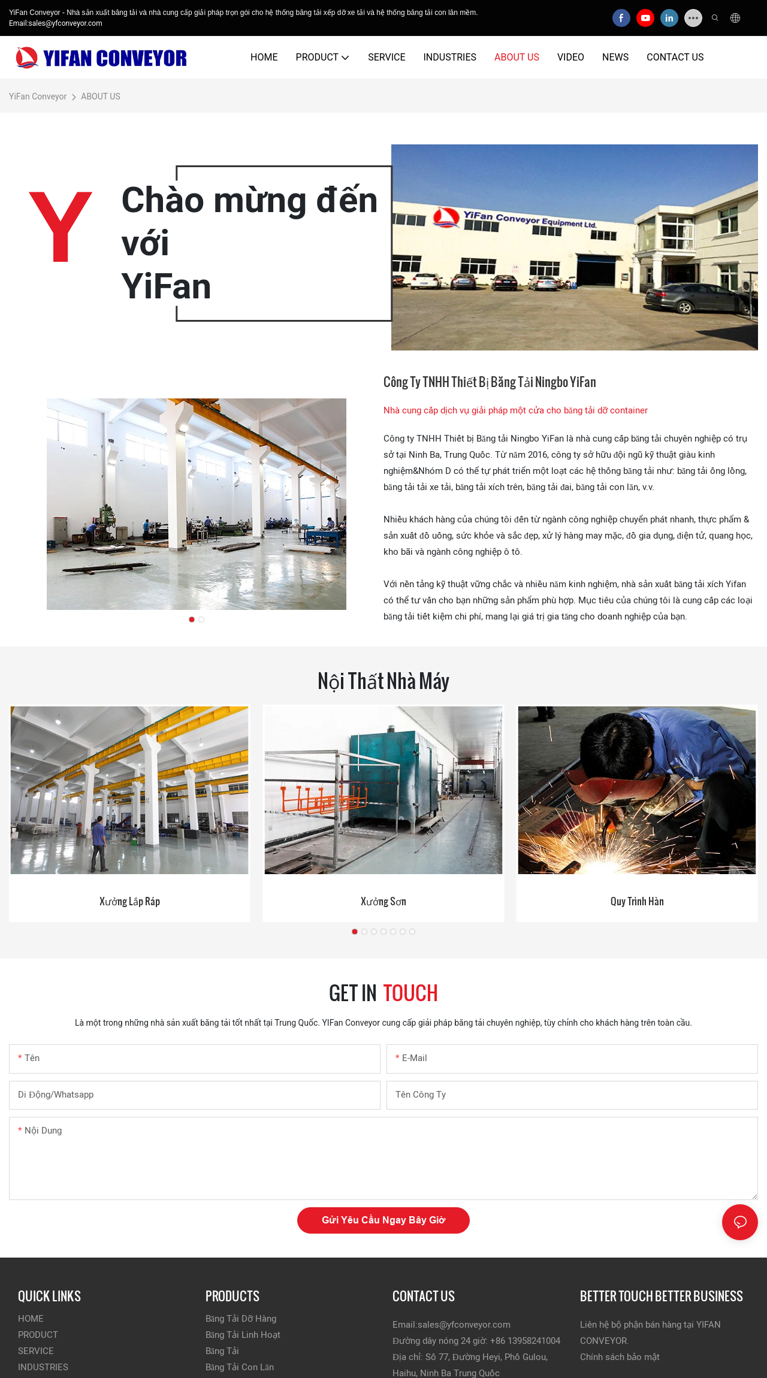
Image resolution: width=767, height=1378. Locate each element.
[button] (191, 619)
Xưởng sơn (383, 901)
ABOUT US (100, 96)
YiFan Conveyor (38, 96)
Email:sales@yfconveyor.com (55, 23)
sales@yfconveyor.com (464, 1324)
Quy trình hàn (637, 901)
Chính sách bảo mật (620, 1357)
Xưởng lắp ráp (129, 901)
